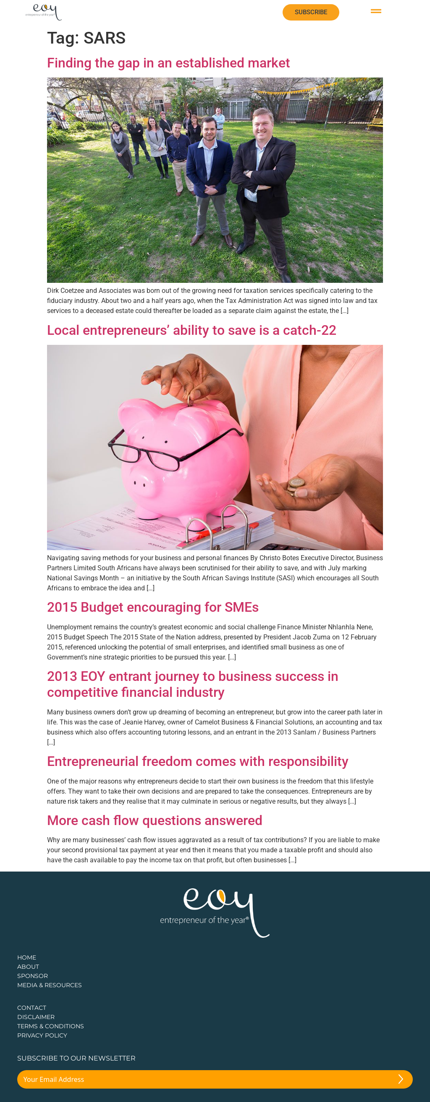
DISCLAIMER (36, 1017)
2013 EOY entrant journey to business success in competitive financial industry (192, 684)
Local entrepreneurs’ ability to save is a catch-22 (191, 330)
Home (26, 957)
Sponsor (32, 976)
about (28, 966)
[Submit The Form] (401, 1080)
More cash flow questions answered (154, 820)
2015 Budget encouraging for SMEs (153, 607)
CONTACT (31, 1007)
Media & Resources (49, 985)
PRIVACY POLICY (42, 1035)
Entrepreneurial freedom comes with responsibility (198, 761)
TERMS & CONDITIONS (50, 1026)
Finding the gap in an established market (168, 63)
